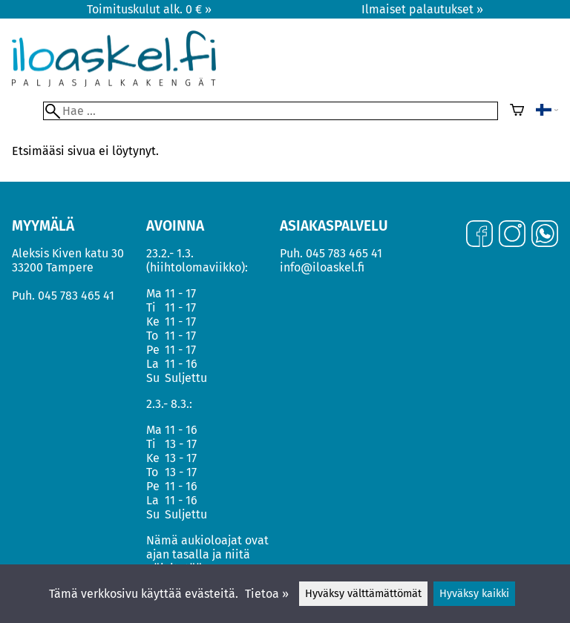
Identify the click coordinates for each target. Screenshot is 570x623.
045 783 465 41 (76, 296)
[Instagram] (512, 235)
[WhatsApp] (544, 235)
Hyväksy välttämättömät (363, 593)
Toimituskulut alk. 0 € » (149, 9)
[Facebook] (479, 235)
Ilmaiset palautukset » (422, 9)
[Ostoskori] (517, 111)
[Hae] (270, 111)
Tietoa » (267, 594)
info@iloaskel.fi (322, 267)
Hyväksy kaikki (474, 593)
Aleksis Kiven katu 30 (68, 253)
